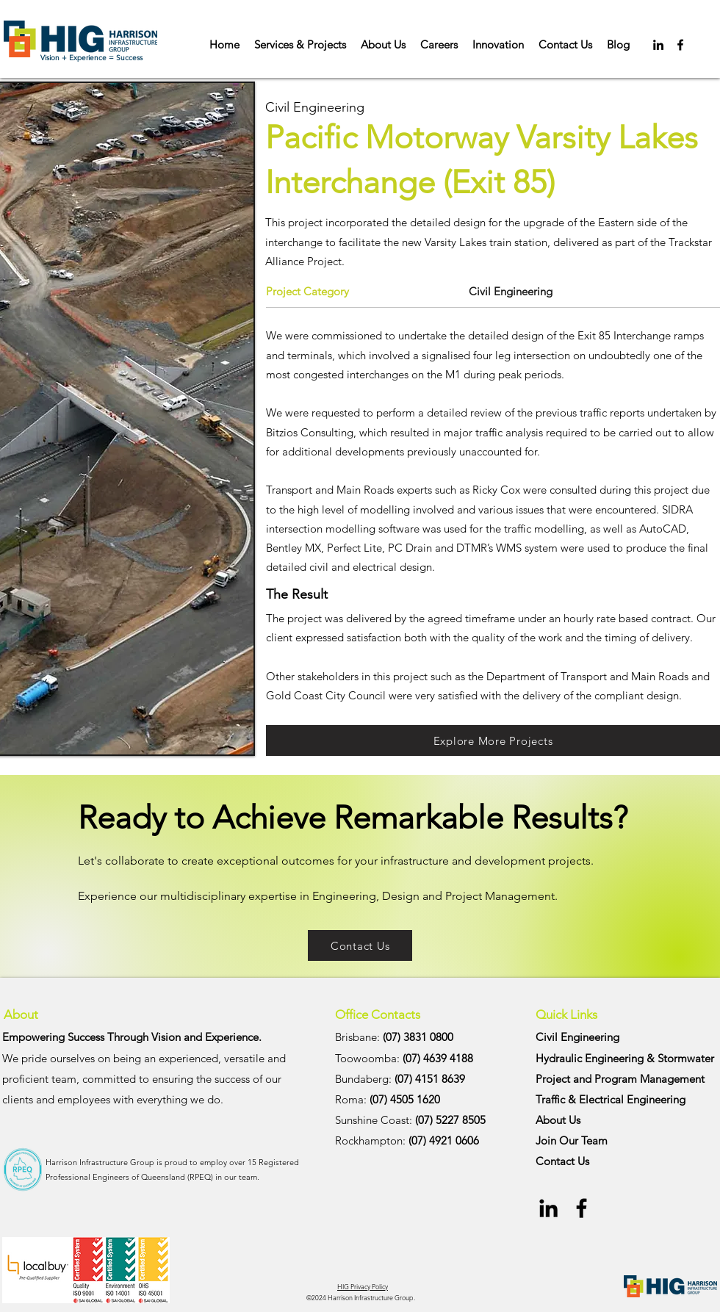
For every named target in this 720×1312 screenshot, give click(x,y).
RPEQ (200, 1177)
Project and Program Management (620, 1079)
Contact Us (562, 1161)
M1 (453, 374)
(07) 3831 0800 (418, 1037)
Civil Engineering (577, 1037)
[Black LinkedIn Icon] (658, 44)
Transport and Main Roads (330, 490)
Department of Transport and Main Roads (587, 676)
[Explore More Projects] (493, 740)
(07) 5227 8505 (450, 1120)
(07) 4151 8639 (430, 1079)
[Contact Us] (360, 945)
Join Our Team (572, 1140)
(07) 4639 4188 (438, 1058)
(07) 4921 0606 (443, 1140)
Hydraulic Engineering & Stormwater (625, 1058)
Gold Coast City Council (326, 695)
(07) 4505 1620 (405, 1099)
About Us (558, 1120)
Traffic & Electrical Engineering (610, 1099)
